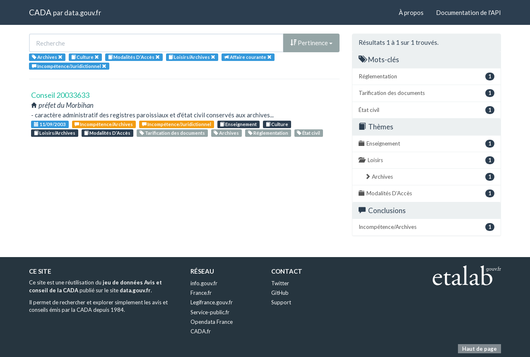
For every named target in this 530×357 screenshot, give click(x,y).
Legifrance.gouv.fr (211, 302)
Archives (226, 133)
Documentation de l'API (468, 12)
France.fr (201, 292)
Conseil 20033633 (60, 95)
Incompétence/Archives (104, 124)
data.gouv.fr (82, 13)
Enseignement (238, 124)
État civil (308, 133)
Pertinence (311, 42)
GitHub (280, 292)
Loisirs (426, 160)
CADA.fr (200, 331)
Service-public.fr (209, 312)
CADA (40, 12)
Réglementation (268, 133)
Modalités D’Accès (107, 133)
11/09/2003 (50, 124)
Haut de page (479, 348)
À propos (411, 12)
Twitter (280, 283)
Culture (277, 124)
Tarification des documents (172, 133)
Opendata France (211, 321)
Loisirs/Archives (54, 133)
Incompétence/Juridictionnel (176, 124)
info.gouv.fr (203, 283)
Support (281, 302)
